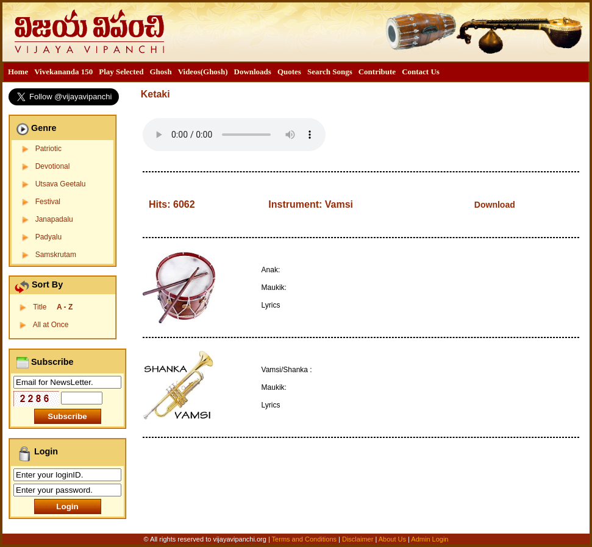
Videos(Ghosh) (203, 71)
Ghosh (160, 71)
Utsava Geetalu (60, 184)
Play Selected (121, 71)
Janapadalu (54, 219)
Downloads (252, 71)
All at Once (51, 324)
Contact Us (421, 71)
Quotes (289, 71)
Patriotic (48, 148)
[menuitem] (18, 72)
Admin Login (429, 539)
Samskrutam (55, 254)
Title (53, 307)
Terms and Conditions (305, 539)
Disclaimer (357, 539)
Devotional (52, 166)
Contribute (377, 71)
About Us (392, 539)
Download (494, 205)
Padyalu (48, 237)
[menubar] (224, 72)
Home (18, 71)
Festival (47, 201)
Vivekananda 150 (63, 71)
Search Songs (329, 71)
